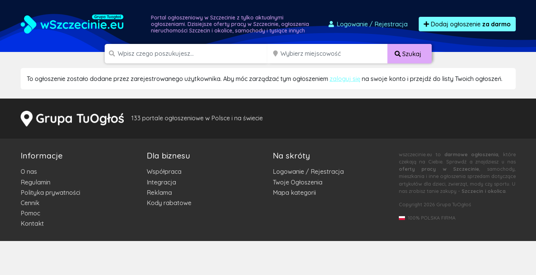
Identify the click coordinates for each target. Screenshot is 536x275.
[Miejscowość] (334, 53)
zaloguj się (345, 78)
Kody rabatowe (169, 203)
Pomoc (30, 213)
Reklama (159, 192)
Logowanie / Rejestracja (308, 171)
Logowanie (367, 24)
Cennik (30, 203)
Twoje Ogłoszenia (297, 182)
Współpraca (164, 171)
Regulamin (35, 182)
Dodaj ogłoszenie (467, 24)
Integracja (161, 182)
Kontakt (32, 223)
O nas (29, 171)
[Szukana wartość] (193, 53)
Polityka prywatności (50, 192)
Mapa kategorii (294, 192)
